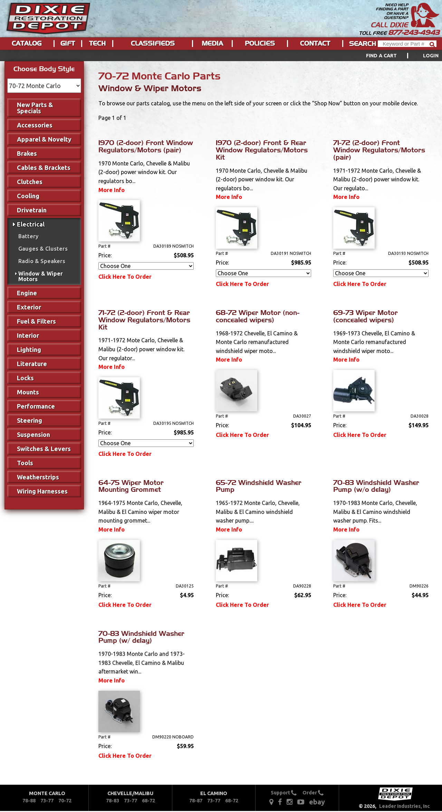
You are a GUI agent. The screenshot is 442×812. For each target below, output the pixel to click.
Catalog (26, 43)
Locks (25, 377)
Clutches (29, 181)
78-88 (29, 800)
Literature (32, 363)
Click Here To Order (125, 277)
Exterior (29, 307)
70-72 (64, 800)
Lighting (29, 349)
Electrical (31, 224)
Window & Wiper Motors (40, 276)
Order (313, 792)
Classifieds (153, 43)
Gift (67, 43)
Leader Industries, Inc (404, 806)
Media (212, 43)
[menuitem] (394, 55)
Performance (36, 406)
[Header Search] (407, 43)
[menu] (221, 55)
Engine (27, 292)
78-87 (195, 800)
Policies (260, 43)
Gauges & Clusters (43, 249)
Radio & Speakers (41, 261)
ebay (317, 802)
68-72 (148, 800)
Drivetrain (32, 210)
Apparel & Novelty (44, 139)
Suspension (33, 434)
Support (284, 792)
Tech (97, 43)
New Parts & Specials (35, 107)
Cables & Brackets (43, 167)
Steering (29, 420)
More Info (111, 190)
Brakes (27, 153)
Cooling (28, 195)
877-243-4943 (413, 32)
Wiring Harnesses (42, 491)
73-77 (47, 800)
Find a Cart (381, 55)
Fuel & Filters (36, 321)
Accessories (34, 125)
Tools (25, 462)
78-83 (112, 800)
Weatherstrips (38, 477)
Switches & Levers (44, 448)
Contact (315, 43)
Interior (28, 335)
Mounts (28, 392)
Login (431, 55)
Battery (28, 236)
